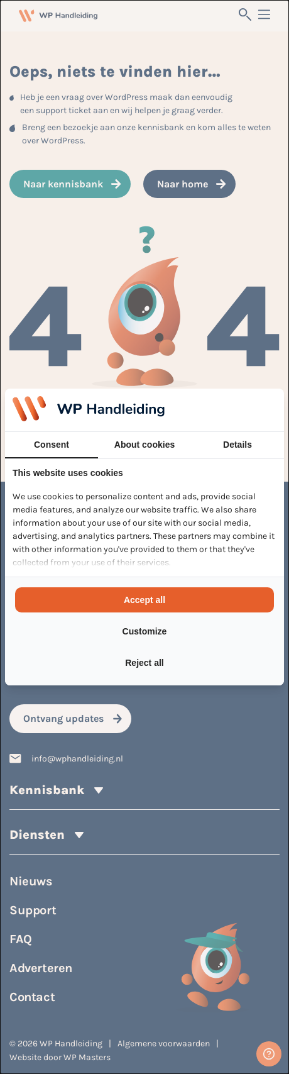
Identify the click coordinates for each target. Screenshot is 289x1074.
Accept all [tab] (144, 600)
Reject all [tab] (144, 663)
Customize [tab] (145, 631)
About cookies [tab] (144, 445)
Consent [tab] (51, 445)
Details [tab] (237, 445)
